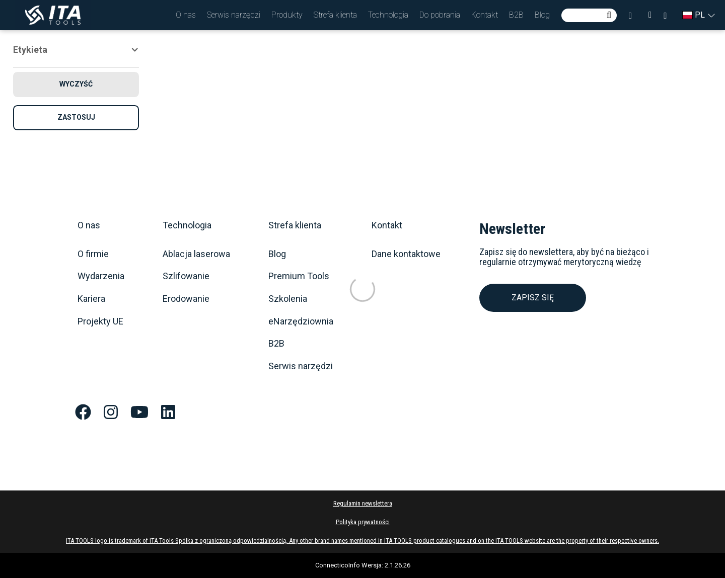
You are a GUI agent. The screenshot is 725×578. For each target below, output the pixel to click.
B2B (516, 15)
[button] (186, 15)
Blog (542, 15)
